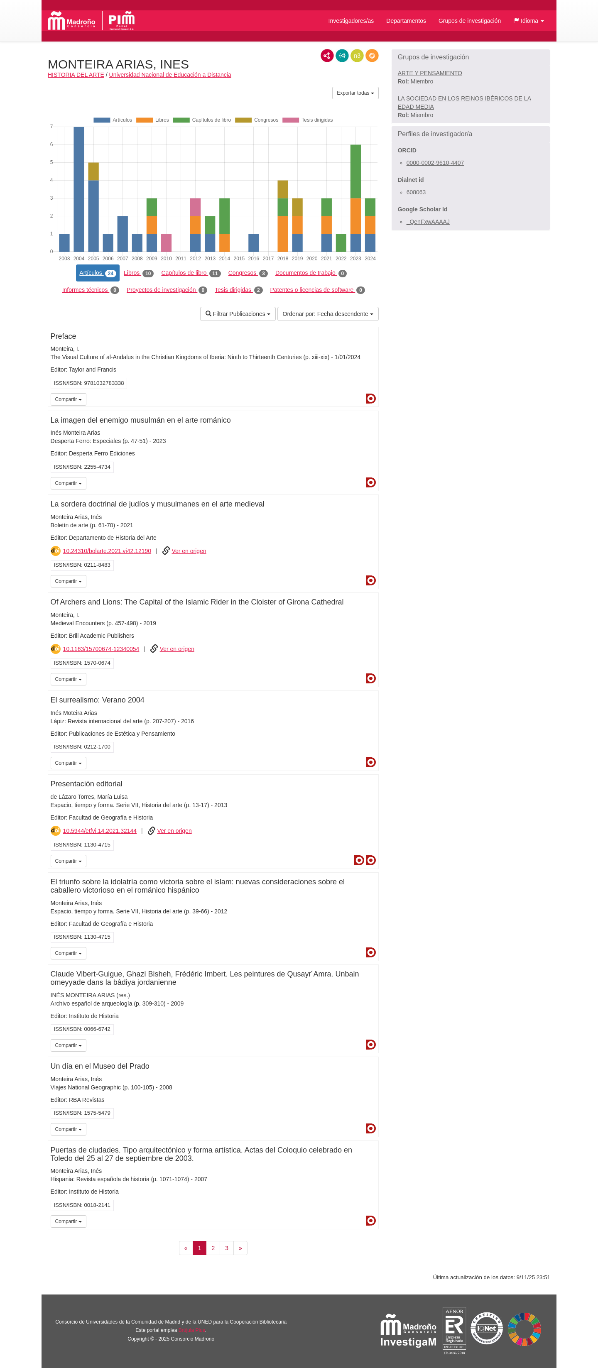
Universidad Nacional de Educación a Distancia (170, 74)
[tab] (471, 57)
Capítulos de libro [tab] (191, 273)
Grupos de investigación (470, 20)
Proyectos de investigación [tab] (167, 290)
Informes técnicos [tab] (90, 290)
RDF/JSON (372, 55)
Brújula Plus (192, 1330)
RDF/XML (327, 55)
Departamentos (406, 20)
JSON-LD (342, 55)
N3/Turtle (357, 55)
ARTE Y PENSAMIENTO (430, 73)
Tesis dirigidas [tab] (239, 290)
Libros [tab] (139, 273)
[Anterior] (186, 1248)
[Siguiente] (240, 1248)
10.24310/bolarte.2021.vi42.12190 (107, 551)
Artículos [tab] (97, 273)
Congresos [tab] (248, 273)
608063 (416, 192)
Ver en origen (189, 551)
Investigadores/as (351, 20)
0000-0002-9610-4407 (435, 162)
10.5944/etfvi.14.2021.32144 (100, 830)
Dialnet (371, 399)
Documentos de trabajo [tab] (311, 273)
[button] (528, 20)
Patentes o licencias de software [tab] (317, 290)
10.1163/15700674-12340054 (101, 649)
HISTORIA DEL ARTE (76, 74)
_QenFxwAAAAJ (428, 221)
